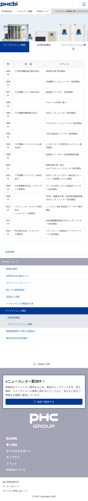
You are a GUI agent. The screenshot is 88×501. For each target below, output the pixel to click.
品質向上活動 (12, 296)
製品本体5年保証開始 (16, 338)
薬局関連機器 (44, 45)
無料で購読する (45, 401)
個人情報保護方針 (11, 482)
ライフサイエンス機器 (14, 45)
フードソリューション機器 (73, 47)
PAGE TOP (44, 364)
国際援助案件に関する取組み (20, 331)
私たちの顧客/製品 (15, 290)
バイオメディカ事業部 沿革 (19, 303)
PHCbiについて (43, 11)
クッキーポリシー (11, 486)
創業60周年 (11, 269)
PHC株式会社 (7, 11)
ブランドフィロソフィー (18, 283)
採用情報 (9, 252)
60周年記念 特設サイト (17, 276)
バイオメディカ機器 (24, 11)
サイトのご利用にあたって (15, 491)
